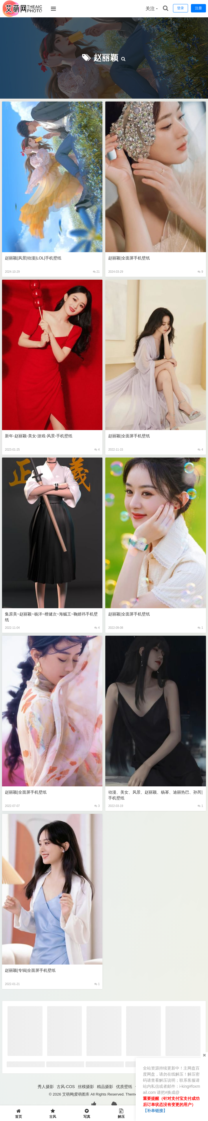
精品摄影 (105, 1086)
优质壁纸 (124, 1086)
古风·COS (66, 1086)
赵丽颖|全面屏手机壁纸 (129, 258)
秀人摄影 (46, 1086)
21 (96, 271)
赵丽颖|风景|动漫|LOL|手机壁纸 (33, 258)
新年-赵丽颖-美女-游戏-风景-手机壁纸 (38, 436)
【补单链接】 (155, 1110)
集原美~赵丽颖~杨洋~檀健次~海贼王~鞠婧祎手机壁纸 (51, 617)
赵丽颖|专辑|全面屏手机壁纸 (30, 970)
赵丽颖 (106, 57)
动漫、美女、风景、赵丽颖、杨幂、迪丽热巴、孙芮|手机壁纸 (155, 795)
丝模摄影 (86, 1086)
